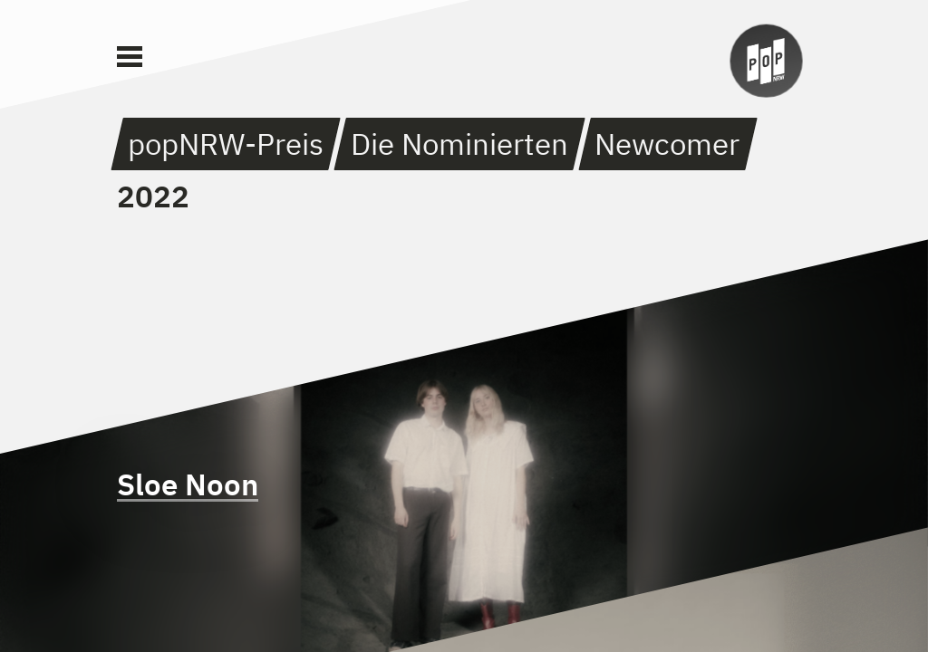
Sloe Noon (187, 484)
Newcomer (667, 143)
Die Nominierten (459, 143)
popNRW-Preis (226, 143)
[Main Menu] (129, 57)
